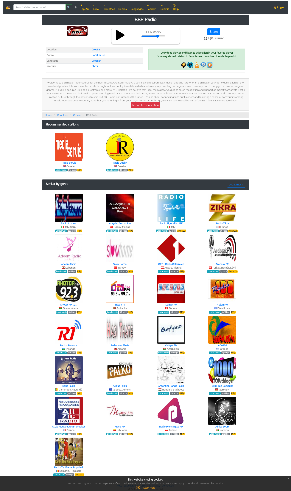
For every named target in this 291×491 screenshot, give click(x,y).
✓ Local (96, 7)
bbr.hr (95, 66)
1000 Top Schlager (222, 386)
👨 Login (279, 7)
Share (214, 31)
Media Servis (68, 162)
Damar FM (171, 304)
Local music (98, 55)
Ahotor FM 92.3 (68, 304)
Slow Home (120, 264)
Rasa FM (120, 304)
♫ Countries (109, 7)
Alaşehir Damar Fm (120, 223)
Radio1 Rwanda (68, 345)
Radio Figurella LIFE (171, 223)
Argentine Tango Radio (171, 386)
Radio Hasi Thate (120, 345)
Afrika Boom (222, 426)
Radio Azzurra (68, 223)
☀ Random (151, 7)
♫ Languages (137, 7)
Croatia (96, 49)
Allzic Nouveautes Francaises (68, 426)
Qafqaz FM (171, 345)
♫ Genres (122, 7)
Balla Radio (68, 386)
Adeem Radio (68, 264)
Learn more (149, 488)
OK (138, 487)
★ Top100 (84, 7)
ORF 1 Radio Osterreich (171, 264)
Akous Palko (120, 386)
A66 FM (222, 345)
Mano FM (120, 426)
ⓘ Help (176, 7)
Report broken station (145, 105)
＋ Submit (165, 7)
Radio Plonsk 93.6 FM (171, 426)
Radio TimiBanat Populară (68, 467)
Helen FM (222, 304)
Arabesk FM (222, 264)
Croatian (96, 60)
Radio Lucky (120, 162)
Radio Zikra (222, 223)
